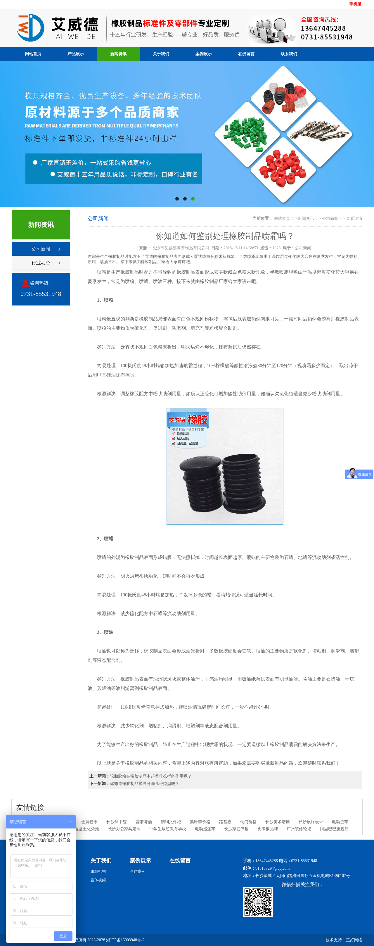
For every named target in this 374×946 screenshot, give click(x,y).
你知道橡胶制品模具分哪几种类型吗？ (144, 783)
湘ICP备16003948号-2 (125, 940)
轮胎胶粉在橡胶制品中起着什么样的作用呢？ (151, 776)
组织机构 (98, 871)
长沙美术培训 (277, 822)
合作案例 (137, 871)
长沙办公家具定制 (124, 829)
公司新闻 (41, 248)
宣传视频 (98, 880)
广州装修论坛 (299, 829)
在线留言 (246, 54)
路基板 (225, 822)
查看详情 (354, 218)
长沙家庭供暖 (236, 829)
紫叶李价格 (200, 822)
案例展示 (203, 54)
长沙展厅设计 (311, 822)
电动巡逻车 (205, 829)
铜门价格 (248, 822)
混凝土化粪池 (87, 829)
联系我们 (289, 54)
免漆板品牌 (267, 829)
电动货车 (340, 822)
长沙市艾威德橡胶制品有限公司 (180, 248)
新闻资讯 (118, 54)
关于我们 (161, 54)
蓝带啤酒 (144, 822)
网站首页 (33, 54)
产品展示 (75, 54)
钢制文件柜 (171, 822)
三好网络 (354, 940)
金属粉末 (89, 822)
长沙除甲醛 (116, 822)
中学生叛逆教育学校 (167, 829)
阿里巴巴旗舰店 (334, 829)
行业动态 (41, 262)
